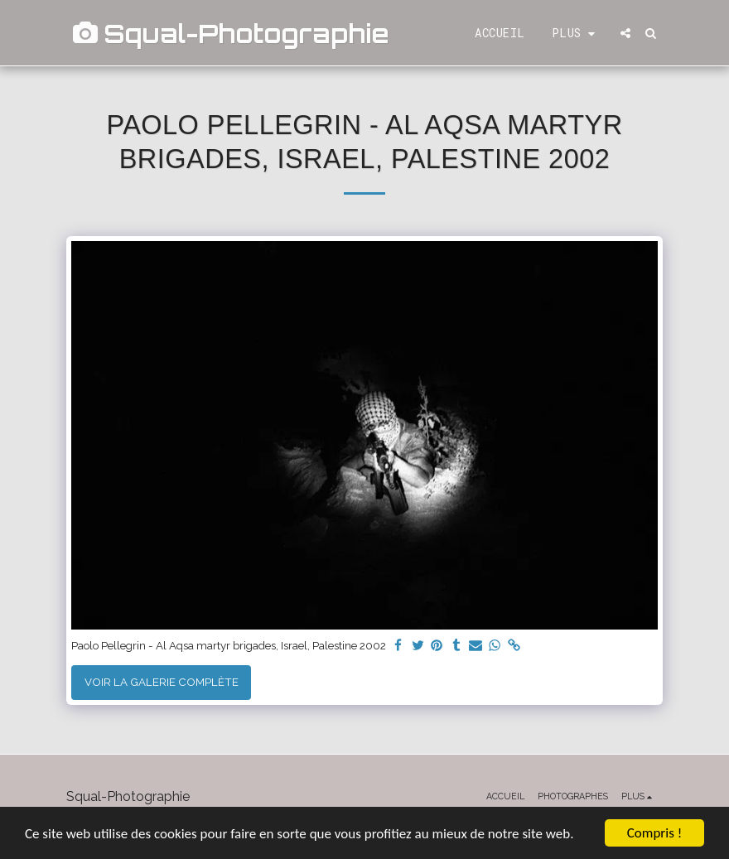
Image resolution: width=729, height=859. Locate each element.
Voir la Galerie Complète (161, 681)
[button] (625, 33)
